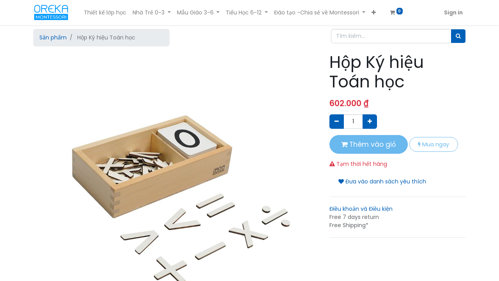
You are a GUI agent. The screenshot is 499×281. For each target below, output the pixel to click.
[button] (373, 12)
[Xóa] (336, 121)
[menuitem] (105, 12)
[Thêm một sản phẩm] (370, 121)
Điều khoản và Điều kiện (361, 209)
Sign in (453, 12)
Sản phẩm (53, 37)
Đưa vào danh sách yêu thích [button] (382, 181)
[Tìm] (458, 36)
